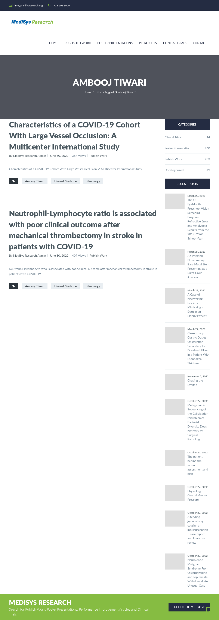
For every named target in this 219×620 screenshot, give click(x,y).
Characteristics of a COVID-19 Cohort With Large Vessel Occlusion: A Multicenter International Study (74, 135)
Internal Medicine (65, 181)
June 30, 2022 (59, 155)
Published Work (78, 43)
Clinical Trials (174, 43)
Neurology (93, 181)
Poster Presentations (115, 43)
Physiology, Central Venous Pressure (197, 495)
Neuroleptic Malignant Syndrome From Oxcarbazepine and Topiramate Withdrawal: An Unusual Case (198, 572)
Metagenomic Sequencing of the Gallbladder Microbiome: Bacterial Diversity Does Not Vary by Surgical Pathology (198, 422)
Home (53, 43)
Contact (200, 43)
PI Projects (148, 43)
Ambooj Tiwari (34, 181)
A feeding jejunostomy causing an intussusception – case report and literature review (198, 529)
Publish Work (98, 155)
